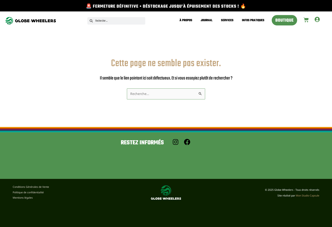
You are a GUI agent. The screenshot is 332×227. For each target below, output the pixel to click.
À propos (186, 20)
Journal (207, 20)
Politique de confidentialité (28, 192)
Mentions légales (23, 197)
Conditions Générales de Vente (31, 186)
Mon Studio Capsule (307, 195)
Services (227, 20)
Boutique (284, 20)
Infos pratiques (253, 20)
